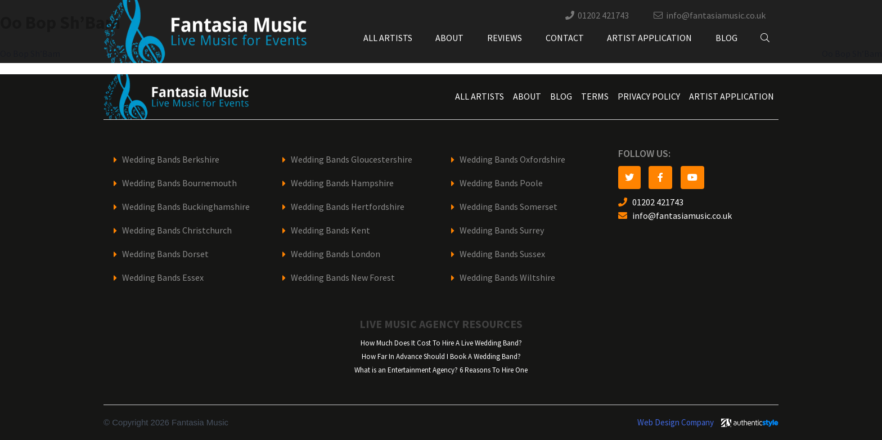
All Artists (387, 38)
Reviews (504, 38)
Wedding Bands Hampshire (342, 183)
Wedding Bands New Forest (343, 278)
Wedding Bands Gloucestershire (351, 159)
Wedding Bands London (335, 254)
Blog (726, 38)
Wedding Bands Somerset (508, 207)
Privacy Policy (649, 96)
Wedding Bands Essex (163, 278)
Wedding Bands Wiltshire (507, 278)
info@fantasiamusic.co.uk (716, 15)
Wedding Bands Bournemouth (179, 183)
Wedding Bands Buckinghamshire (186, 207)
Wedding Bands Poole (501, 183)
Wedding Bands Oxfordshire (512, 159)
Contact (565, 38)
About (449, 38)
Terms (595, 96)
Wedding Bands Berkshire (170, 159)
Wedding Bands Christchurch (177, 230)
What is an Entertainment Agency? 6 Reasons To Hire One (441, 370)
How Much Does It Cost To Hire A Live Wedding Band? (441, 343)
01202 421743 (603, 15)
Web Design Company (675, 422)
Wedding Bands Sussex (502, 254)
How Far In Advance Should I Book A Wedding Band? (441, 356)
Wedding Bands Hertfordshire (347, 207)
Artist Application (649, 38)
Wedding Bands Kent (330, 230)
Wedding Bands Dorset (165, 254)
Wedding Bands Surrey (502, 230)
